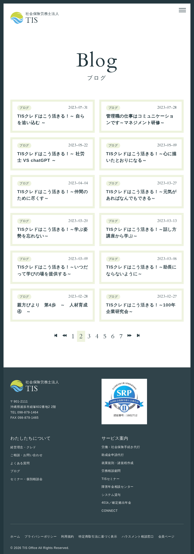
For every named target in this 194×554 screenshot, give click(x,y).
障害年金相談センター (118, 487)
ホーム (15, 536)
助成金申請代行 (113, 455)
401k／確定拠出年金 (116, 502)
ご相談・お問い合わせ (26, 455)
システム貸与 (111, 495)
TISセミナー (111, 479)
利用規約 (67, 536)
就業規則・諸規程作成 (118, 463)
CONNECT (110, 511)
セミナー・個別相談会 (26, 479)
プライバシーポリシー (41, 536)
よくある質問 (20, 463)
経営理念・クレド (23, 447)
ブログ (15, 471)
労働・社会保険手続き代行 (121, 447)
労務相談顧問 (111, 471)
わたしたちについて (30, 438)
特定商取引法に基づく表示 (98, 536)
